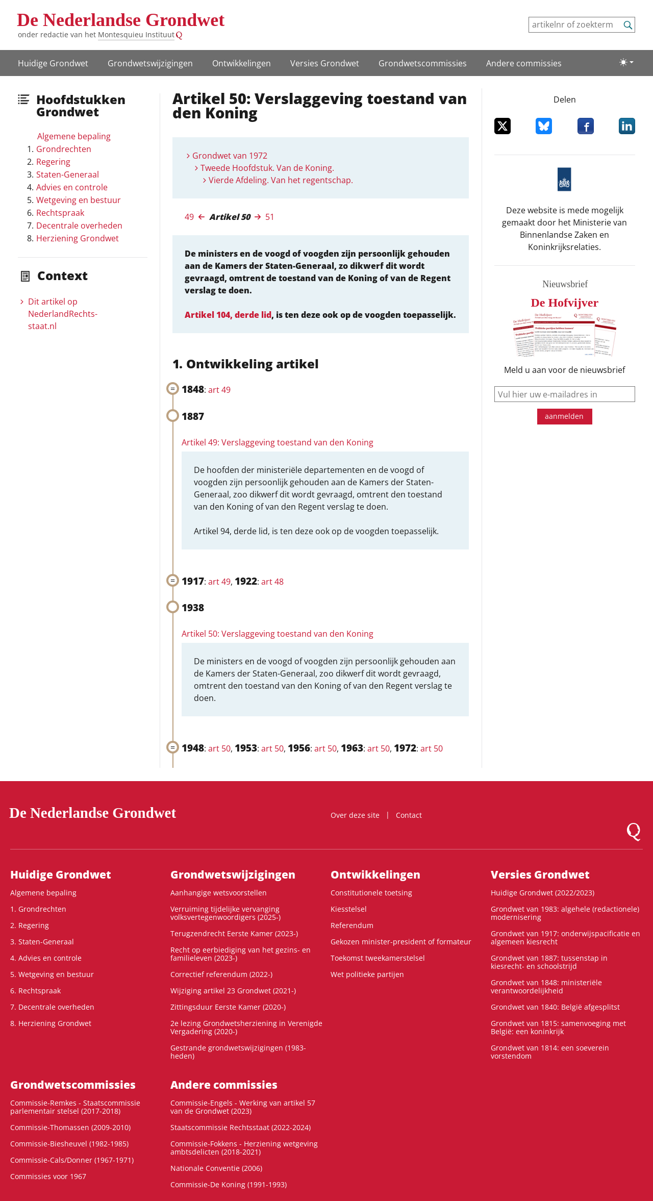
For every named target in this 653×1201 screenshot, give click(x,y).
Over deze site (355, 815)
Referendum (352, 925)
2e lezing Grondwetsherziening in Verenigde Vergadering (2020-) (246, 1027)
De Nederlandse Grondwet (120, 20)
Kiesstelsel (349, 909)
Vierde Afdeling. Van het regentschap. (281, 180)
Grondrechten (63, 149)
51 (269, 216)
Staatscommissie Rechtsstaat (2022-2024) (240, 1127)
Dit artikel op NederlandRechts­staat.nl (62, 314)
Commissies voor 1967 (48, 1176)
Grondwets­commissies (423, 63)
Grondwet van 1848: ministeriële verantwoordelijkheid (546, 986)
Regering (53, 161)
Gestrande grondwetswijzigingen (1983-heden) (238, 1052)
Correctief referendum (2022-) (221, 974)
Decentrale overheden (79, 225)
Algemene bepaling (74, 136)
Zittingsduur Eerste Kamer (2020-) (228, 1007)
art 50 (219, 748)
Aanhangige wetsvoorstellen (218, 892)
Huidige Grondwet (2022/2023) (542, 892)
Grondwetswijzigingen (150, 63)
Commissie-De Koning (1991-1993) (228, 1184)
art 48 (272, 581)
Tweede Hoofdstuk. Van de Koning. (267, 167)
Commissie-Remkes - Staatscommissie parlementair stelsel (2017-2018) (75, 1107)
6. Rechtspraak (35, 990)
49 (189, 216)
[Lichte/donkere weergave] (626, 62)
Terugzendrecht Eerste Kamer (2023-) (234, 933)
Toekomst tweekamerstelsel (378, 958)
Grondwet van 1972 (229, 155)
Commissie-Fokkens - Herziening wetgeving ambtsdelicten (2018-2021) (244, 1148)
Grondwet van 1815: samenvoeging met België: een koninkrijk (558, 1027)
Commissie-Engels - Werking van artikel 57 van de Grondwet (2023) (242, 1107)
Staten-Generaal (67, 174)
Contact (409, 815)
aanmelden (564, 416)
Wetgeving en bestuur (78, 200)
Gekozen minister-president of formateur (401, 941)
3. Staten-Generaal (42, 941)
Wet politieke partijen (367, 974)
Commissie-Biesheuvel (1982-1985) (69, 1143)
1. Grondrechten (38, 909)
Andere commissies (524, 63)
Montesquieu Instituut (136, 34)
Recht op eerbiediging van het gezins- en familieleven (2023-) (240, 954)
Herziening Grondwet (77, 238)
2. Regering (29, 925)
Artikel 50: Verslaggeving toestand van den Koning (277, 633)
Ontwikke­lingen (241, 63)
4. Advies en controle (46, 958)
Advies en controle (72, 187)
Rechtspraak (60, 212)
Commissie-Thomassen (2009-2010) (70, 1127)
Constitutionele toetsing (371, 892)
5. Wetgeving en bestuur (52, 974)
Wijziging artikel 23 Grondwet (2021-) (233, 990)
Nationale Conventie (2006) (216, 1168)
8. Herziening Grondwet (50, 1023)
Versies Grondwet (324, 63)
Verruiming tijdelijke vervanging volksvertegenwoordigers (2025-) (225, 913)
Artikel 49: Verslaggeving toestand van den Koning (277, 442)
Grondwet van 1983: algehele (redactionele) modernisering (565, 913)
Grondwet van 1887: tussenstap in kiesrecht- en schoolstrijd (549, 962)
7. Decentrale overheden (52, 1007)
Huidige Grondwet (53, 63)
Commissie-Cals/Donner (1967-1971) (72, 1160)
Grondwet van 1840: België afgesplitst (555, 1007)
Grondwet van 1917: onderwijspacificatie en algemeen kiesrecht (565, 937)
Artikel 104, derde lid (228, 314)
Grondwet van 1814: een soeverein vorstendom (550, 1052)
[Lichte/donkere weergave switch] (626, 62)
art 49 (219, 389)
